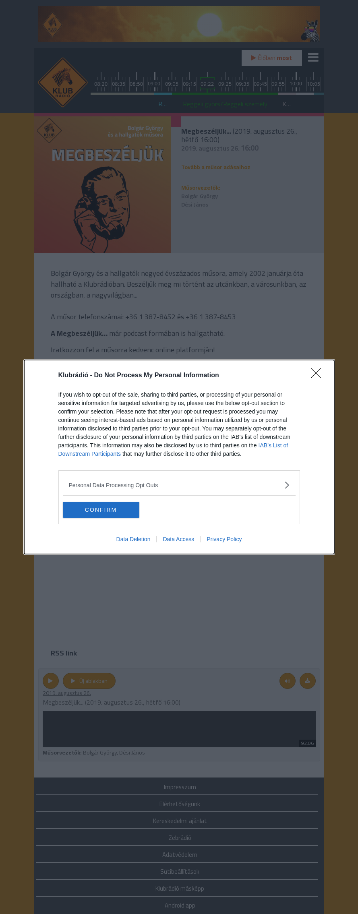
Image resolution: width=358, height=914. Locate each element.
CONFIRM (101, 510)
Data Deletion (133, 539)
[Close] (318, 375)
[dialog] (179, 457)
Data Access (178, 539)
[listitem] (179, 485)
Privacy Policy (224, 539)
